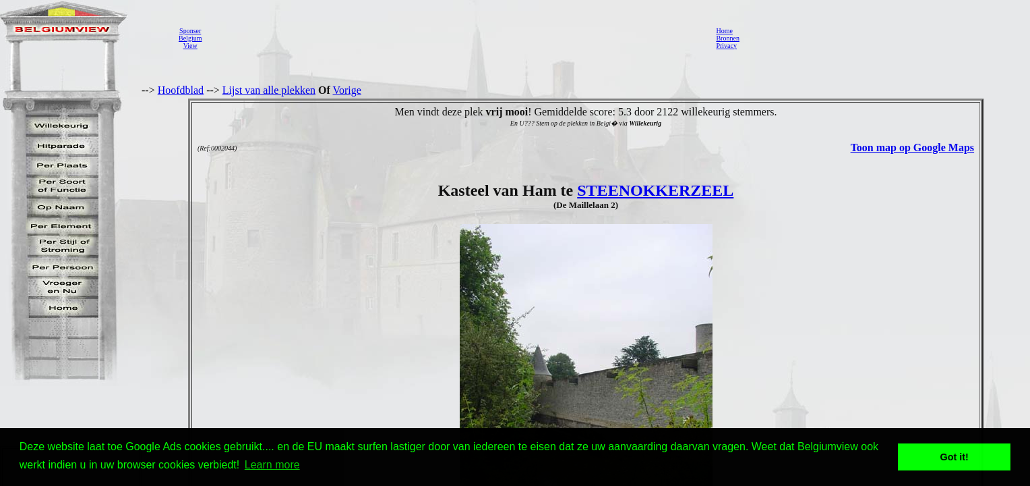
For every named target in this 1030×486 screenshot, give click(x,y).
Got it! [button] (954, 457)
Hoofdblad (181, 90)
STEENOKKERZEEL (655, 190)
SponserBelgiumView (190, 38)
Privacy (726, 45)
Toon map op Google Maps (912, 147)
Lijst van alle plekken (268, 90)
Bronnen (727, 38)
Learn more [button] (272, 464)
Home (724, 30)
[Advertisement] (455, 37)
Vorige (347, 90)
